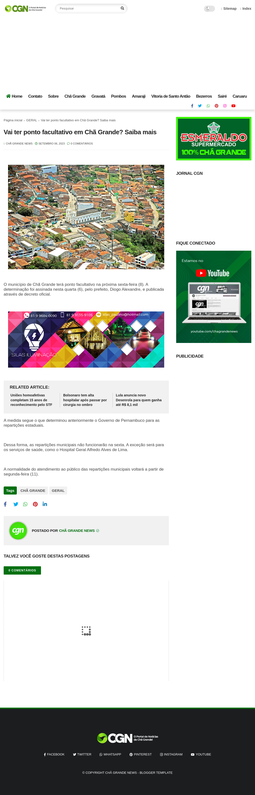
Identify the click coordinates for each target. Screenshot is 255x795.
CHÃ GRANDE (32, 490)
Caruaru (240, 96)
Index (245, 8)
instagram (173, 753)
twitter (84, 753)
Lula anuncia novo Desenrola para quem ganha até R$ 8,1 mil (139, 400)
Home (14, 96)
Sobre (53, 96)
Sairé (222, 96)
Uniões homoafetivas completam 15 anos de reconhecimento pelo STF (31, 400)
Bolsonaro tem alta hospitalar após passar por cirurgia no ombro (85, 400)
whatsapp (112, 753)
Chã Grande (74, 96)
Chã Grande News (121, 772)
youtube (203, 753)
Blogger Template (156, 772)
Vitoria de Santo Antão (170, 96)
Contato (35, 96)
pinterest (143, 753)
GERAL (31, 120)
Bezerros (204, 96)
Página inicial (13, 120)
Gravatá (98, 96)
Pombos (118, 96)
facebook (56, 753)
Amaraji (138, 96)
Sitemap (229, 8)
